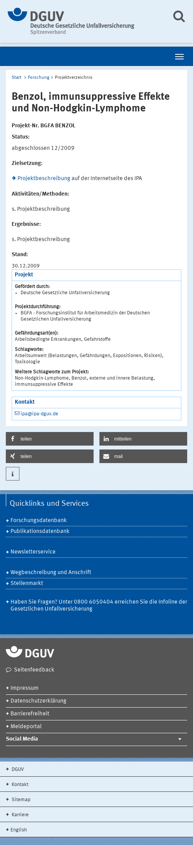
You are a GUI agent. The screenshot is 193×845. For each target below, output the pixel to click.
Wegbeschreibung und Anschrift (50, 573)
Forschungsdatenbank (38, 521)
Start (16, 77)
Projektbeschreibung (43, 179)
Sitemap (20, 799)
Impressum (24, 688)
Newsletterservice (33, 552)
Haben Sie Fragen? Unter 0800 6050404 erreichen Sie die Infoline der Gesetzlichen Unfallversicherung (98, 605)
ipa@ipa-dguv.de (39, 413)
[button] (50, 439)
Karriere (19, 814)
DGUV (17, 769)
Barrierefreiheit (29, 714)
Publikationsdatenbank (40, 531)
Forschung (38, 77)
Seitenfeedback (34, 670)
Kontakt (19, 784)
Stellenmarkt (26, 583)
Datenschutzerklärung (38, 701)
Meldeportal (26, 727)
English (18, 830)
